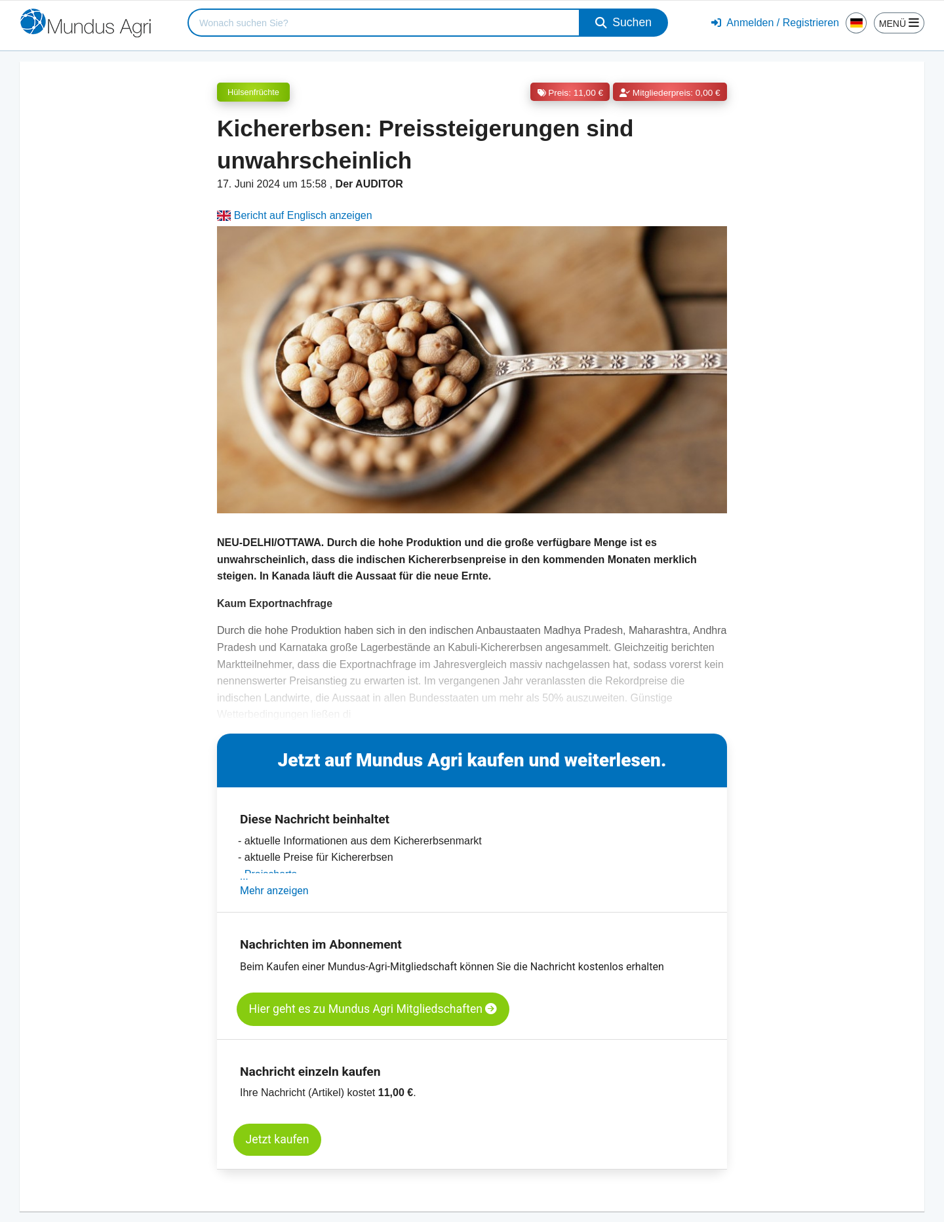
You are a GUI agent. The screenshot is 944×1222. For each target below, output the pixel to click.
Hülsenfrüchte (253, 92)
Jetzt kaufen (277, 1139)
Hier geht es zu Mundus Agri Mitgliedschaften (373, 1008)
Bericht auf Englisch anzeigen (294, 215)
